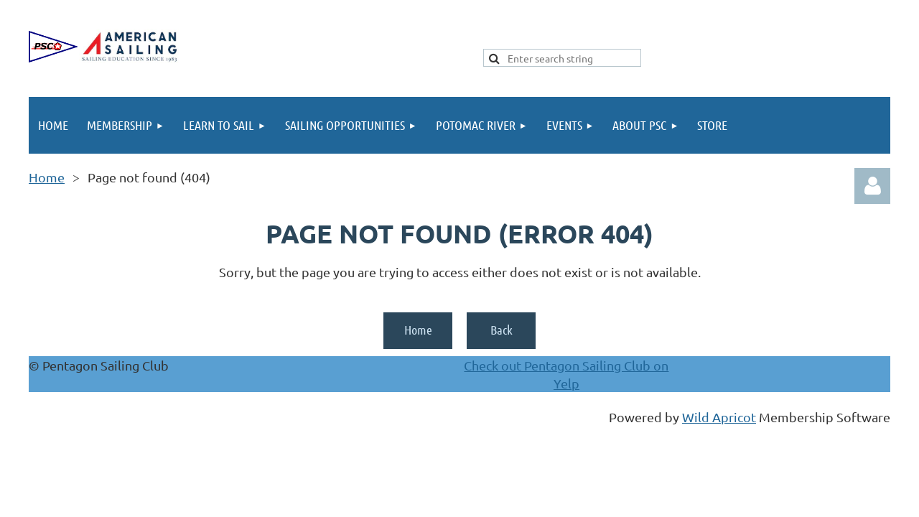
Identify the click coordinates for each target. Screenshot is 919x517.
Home (47, 177)
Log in (872, 186)
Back (501, 329)
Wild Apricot (719, 416)
